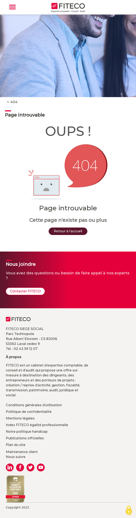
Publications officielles (25, 438)
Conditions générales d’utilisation (34, 405)
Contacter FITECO (25, 291)
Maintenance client (22, 452)
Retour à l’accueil (68, 231)
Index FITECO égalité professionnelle (37, 425)
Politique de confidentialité (29, 412)
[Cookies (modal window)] (129, 511)
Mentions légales (20, 418)
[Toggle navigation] (12, 7)
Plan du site (15, 445)
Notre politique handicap (27, 432)
